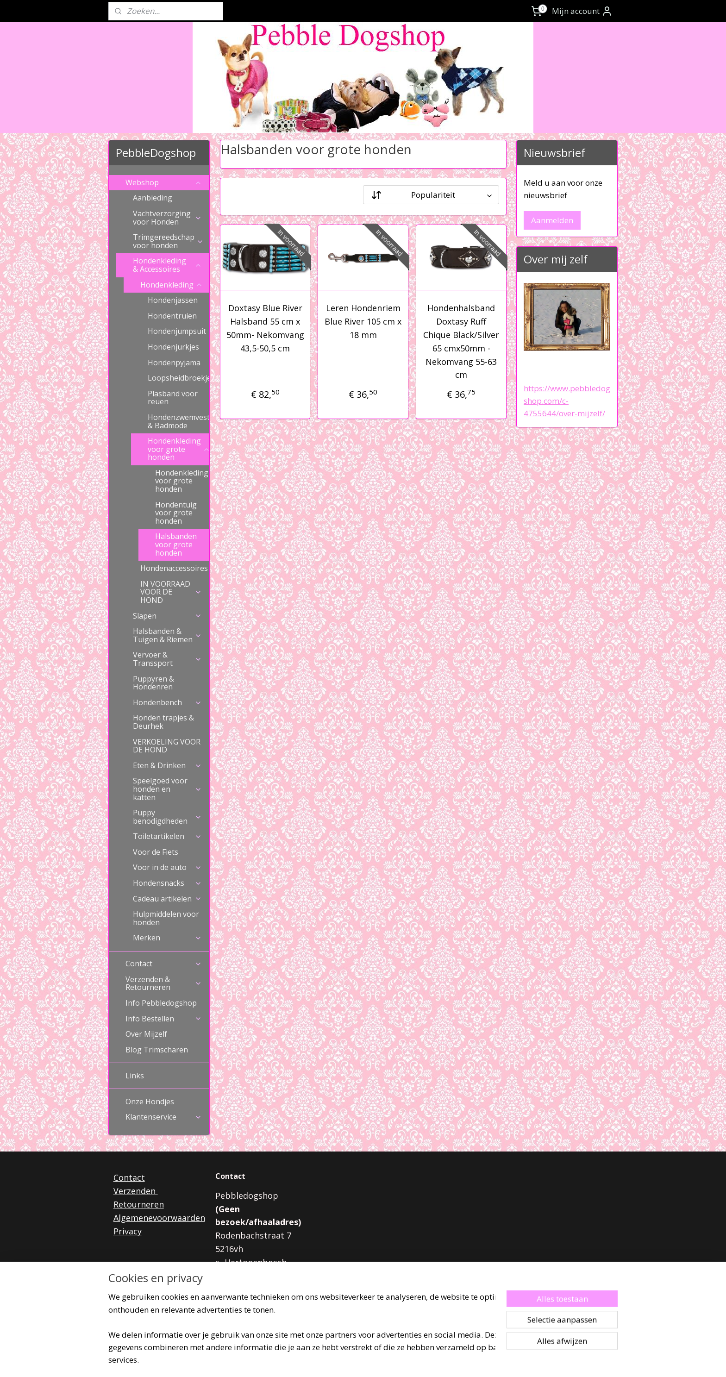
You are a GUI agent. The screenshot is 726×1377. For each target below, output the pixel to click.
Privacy (127, 1231)
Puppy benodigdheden (167, 816)
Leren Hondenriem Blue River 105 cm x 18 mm (363, 321)
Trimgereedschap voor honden (168, 241)
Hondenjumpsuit (177, 331)
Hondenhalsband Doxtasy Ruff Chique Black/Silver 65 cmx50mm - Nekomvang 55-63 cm (461, 341)
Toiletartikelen (167, 836)
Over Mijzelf (146, 1034)
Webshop (163, 182)
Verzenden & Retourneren (163, 983)
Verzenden (135, 1190)
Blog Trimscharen (156, 1050)
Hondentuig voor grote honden (176, 513)
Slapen (167, 616)
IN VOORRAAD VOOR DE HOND (171, 592)
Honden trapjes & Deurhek (163, 722)
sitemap (330, 1360)
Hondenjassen (173, 300)
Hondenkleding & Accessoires (167, 265)
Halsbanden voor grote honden (176, 544)
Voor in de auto (167, 867)
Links (134, 1075)
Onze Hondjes (149, 1101)
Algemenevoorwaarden (159, 1217)
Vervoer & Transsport (167, 659)
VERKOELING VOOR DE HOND (166, 746)
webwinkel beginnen (385, 1360)
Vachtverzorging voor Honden (167, 217)
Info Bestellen (163, 1019)
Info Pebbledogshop (161, 1003)
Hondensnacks (167, 883)
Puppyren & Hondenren (153, 683)
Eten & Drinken (167, 765)
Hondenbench (167, 702)
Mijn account (582, 11)
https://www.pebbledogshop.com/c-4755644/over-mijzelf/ (567, 401)
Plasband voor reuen (173, 397)
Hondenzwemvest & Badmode (178, 421)
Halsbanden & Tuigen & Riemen (167, 635)
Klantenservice (163, 1117)
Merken (167, 938)
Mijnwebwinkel (466, 1360)
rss (349, 1360)
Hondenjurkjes (173, 347)
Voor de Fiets (155, 852)
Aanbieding (152, 198)
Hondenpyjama (174, 362)
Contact (163, 963)
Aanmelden (552, 220)
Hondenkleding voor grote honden (178, 449)
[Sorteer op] (431, 195)
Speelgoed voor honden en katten (167, 789)
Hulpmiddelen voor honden (166, 918)
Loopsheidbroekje (178, 378)
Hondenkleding (171, 285)
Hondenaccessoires (174, 568)
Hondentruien (172, 316)
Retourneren (138, 1204)
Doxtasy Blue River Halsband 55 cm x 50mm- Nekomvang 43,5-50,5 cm (265, 327)
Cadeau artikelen (167, 899)
